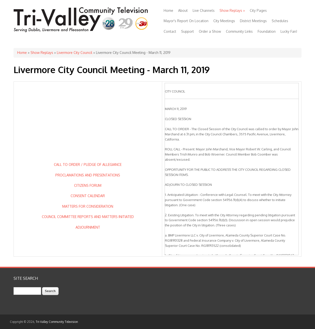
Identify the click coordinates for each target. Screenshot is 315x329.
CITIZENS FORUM (87, 185)
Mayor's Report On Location (186, 21)
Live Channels (204, 10)
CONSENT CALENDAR (88, 196)
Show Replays (232, 10)
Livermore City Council (74, 52)
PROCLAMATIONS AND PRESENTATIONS (87, 175)
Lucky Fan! (289, 31)
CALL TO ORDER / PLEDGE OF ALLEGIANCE (88, 164)
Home (168, 10)
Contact (170, 31)
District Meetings (253, 21)
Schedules (280, 21)
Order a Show (210, 31)
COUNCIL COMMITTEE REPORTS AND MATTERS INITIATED (88, 217)
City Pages (258, 10)
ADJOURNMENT (88, 227)
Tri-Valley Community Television (57, 322)
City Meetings (224, 21)
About (183, 10)
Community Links (239, 31)
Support (187, 31)
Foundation (267, 31)
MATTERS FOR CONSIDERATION (87, 206)
